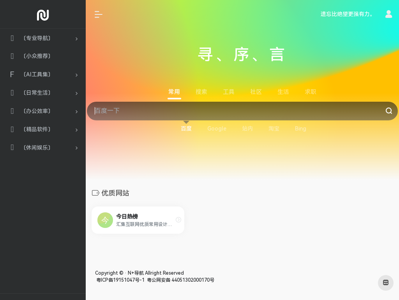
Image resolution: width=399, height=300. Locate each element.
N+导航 (136, 273)
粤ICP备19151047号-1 (120, 280)
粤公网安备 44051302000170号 (180, 280)
